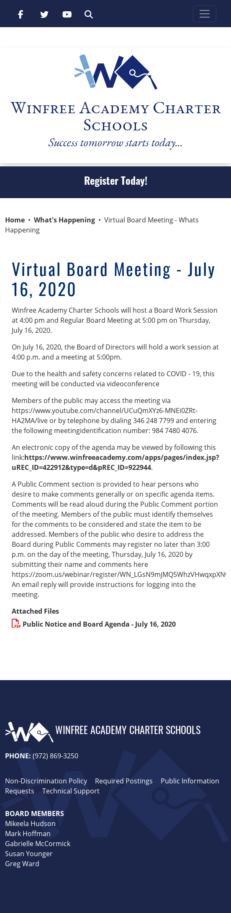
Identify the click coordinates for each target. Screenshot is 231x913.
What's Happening (64, 219)
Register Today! (115, 182)
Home (15, 219)
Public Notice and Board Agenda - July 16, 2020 (99, 624)
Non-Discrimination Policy (46, 780)
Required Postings (124, 780)
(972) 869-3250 (55, 755)
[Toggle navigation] (204, 13)
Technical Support (71, 790)
